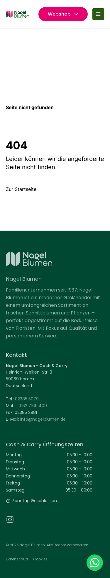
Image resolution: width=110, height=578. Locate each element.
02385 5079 (27, 401)
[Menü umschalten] (98, 14)
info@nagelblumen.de (43, 421)
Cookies (40, 560)
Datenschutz (17, 560)
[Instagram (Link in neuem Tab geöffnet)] (10, 521)
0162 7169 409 (32, 407)
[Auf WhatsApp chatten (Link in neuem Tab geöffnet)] (95, 562)
